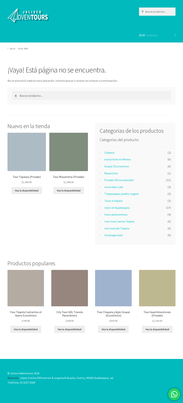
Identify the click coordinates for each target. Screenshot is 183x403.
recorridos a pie (113, 187)
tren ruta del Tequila (116, 228)
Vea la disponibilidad (26, 190)
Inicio (12, 48)
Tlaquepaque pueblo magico (121, 194)
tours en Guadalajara (117, 207)
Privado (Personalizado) (119, 180)
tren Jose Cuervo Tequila (119, 221)
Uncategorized (113, 235)
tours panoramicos (116, 214)
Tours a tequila (113, 200)
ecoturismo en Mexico (117, 159)
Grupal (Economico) (116, 166)
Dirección (13, 378)
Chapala (109, 152)
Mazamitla (111, 173)
